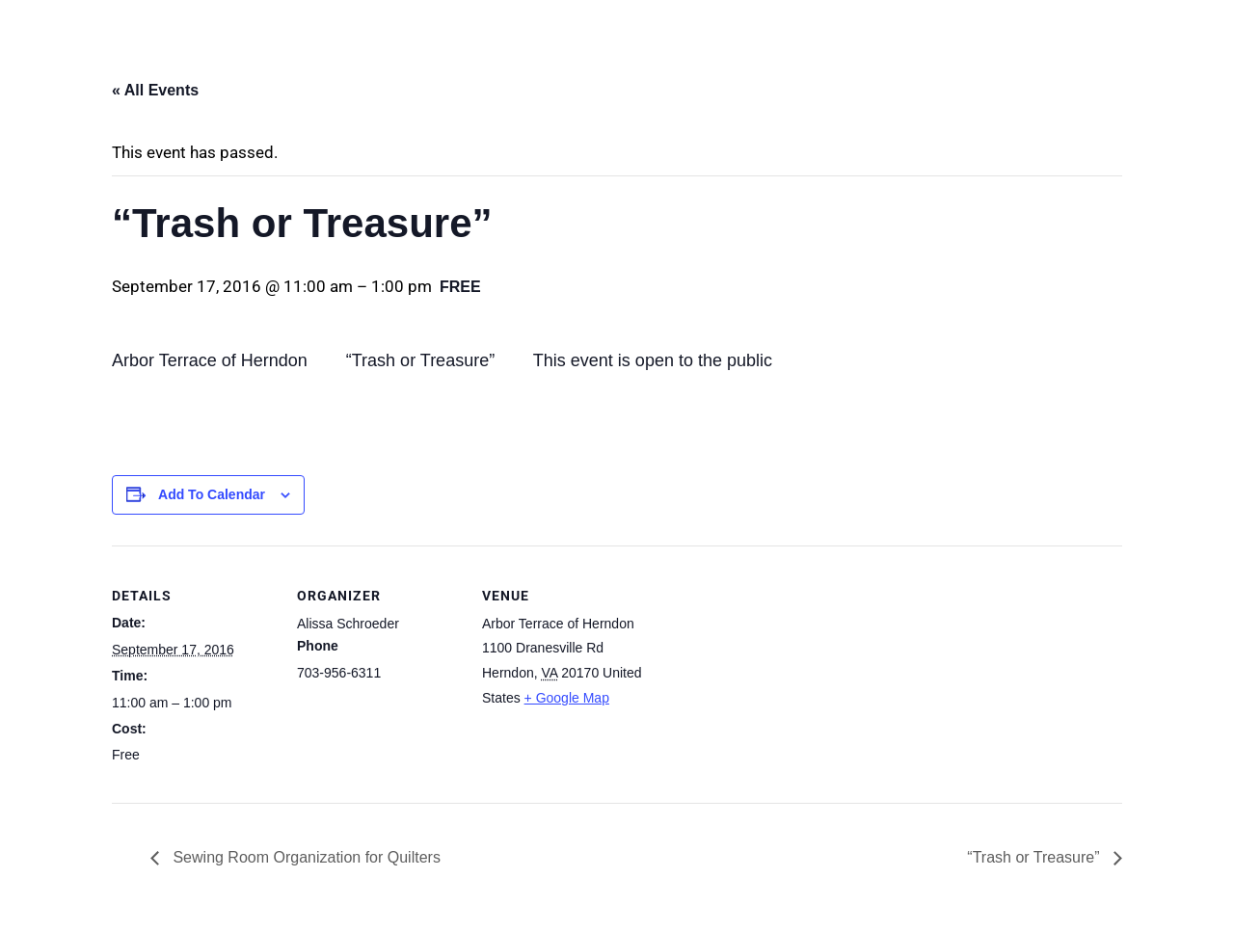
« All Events (155, 90)
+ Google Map (566, 697)
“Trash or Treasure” (1035, 857)
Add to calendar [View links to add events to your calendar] (211, 494)
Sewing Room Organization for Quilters (305, 857)
